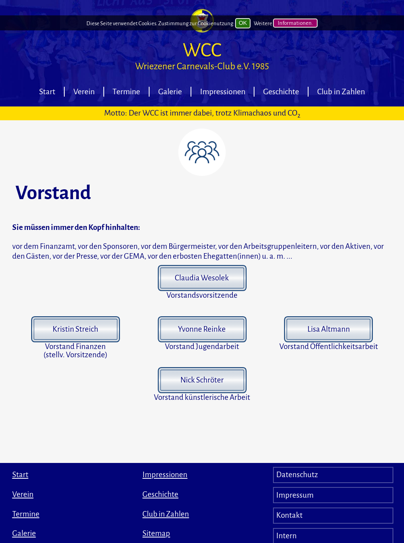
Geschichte (281, 92)
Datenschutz (297, 474)
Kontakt (289, 515)
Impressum (295, 495)
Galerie (170, 92)
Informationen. (295, 23)
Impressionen (222, 92)
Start (47, 92)
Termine (126, 92)
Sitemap (156, 533)
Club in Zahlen (341, 92)
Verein (84, 92)
